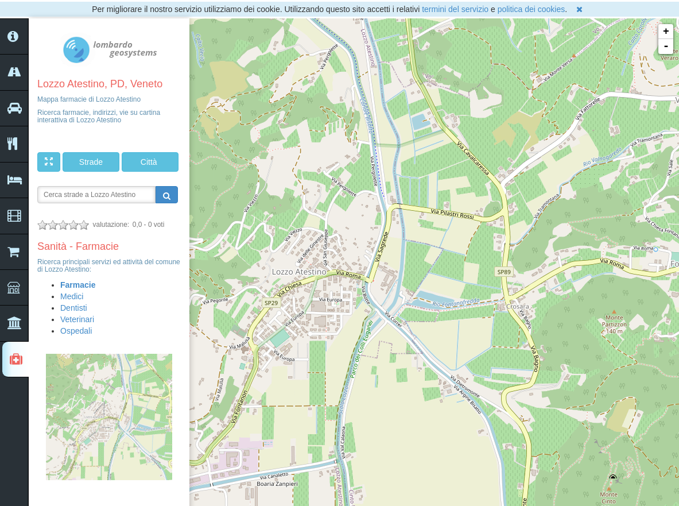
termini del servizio (455, 9)
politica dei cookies (531, 9)
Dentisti (73, 307)
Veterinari (77, 319)
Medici (71, 296)
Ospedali (76, 330)
